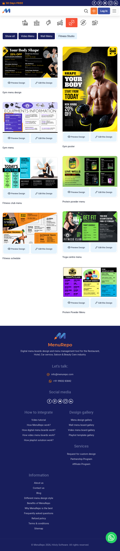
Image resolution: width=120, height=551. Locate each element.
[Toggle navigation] (114, 11)
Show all (10, 36)
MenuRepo (60, 345)
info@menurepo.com (60, 374)
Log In (104, 11)
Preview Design (16, 82)
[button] (86, 11)
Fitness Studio (66, 36)
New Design (94, 11)
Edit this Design (43, 82)
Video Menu (27, 36)
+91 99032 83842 (60, 380)
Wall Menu (46, 36)
